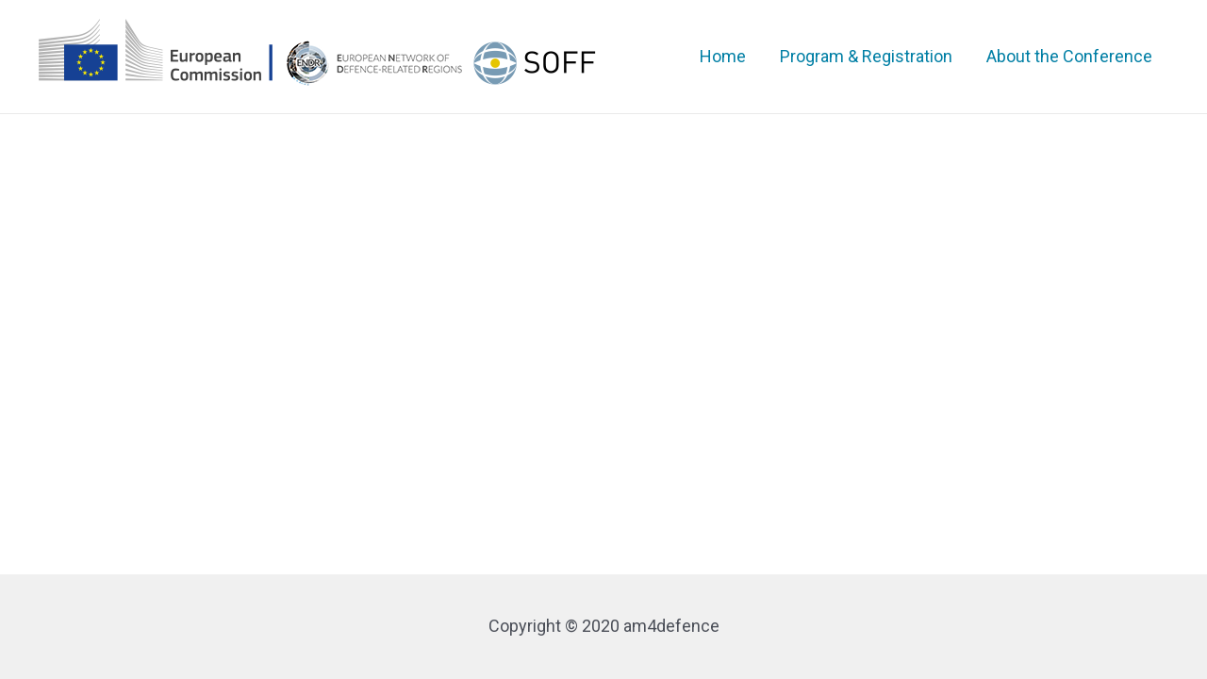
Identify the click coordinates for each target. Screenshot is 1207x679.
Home (723, 56)
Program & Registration (866, 56)
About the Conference (1069, 56)
